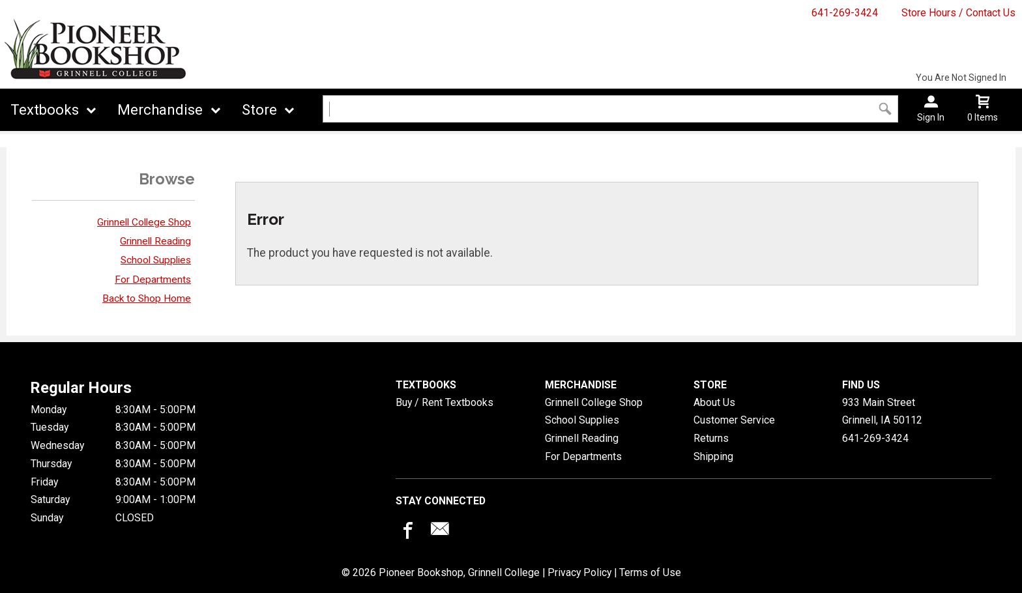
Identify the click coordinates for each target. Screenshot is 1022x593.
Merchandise (160, 110)
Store (259, 110)
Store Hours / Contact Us (958, 13)
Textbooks (44, 110)
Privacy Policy (579, 572)
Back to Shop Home (146, 298)
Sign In (930, 117)
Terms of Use (650, 572)
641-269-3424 (844, 13)
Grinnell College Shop (144, 222)
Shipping (713, 456)
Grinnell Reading (155, 241)
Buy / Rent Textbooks (444, 402)
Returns (711, 438)
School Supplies (156, 260)
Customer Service (734, 420)
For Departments (153, 279)
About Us (714, 402)
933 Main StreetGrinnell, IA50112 (882, 411)
